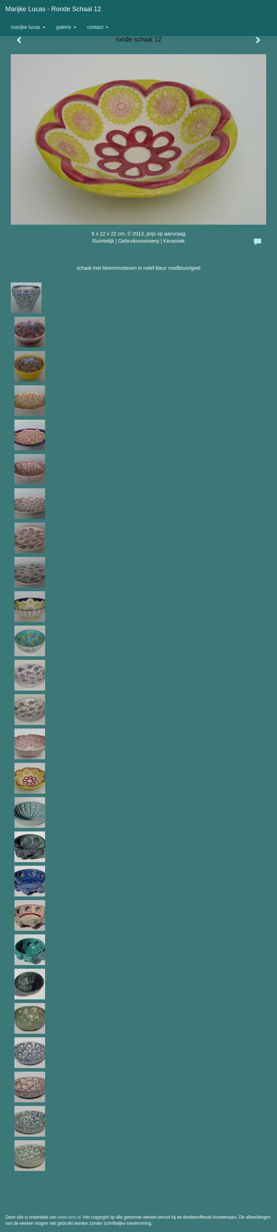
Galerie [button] (66, 27)
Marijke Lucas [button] (28, 27)
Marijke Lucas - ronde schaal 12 (53, 9)
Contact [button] (98, 27)
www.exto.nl (69, 1217)
